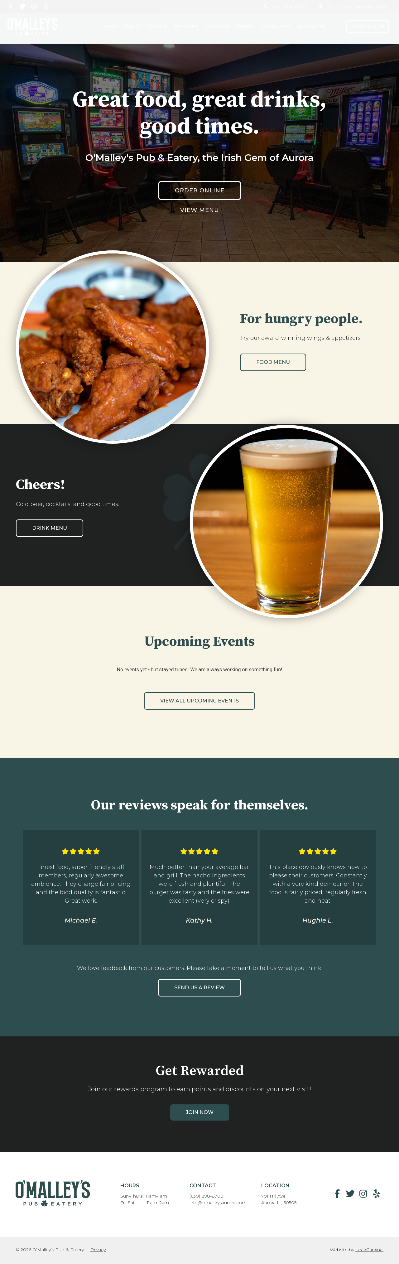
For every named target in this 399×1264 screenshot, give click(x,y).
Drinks (131, 26)
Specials (157, 26)
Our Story (217, 26)
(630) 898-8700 (207, 1196)
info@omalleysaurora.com (218, 1202)
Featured (186, 26)
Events (245, 26)
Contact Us (311, 26)
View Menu (199, 210)
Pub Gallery (275, 26)
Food (110, 26)
